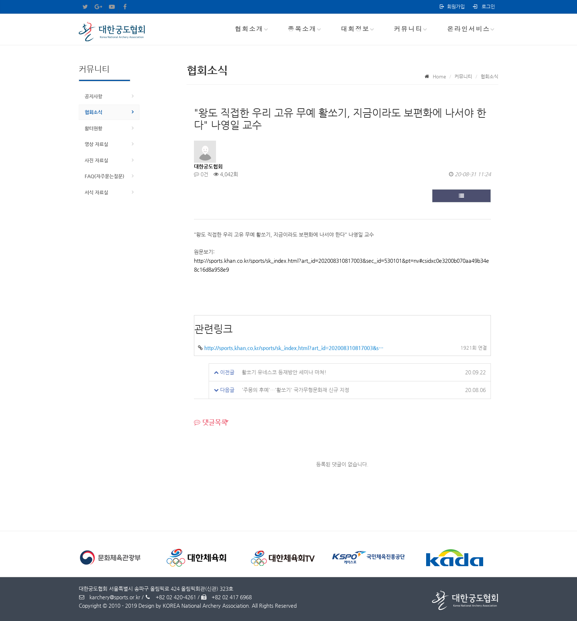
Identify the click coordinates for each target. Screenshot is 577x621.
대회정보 (355, 28)
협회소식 (93, 112)
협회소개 (249, 28)
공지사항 (93, 96)
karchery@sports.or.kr (109, 597)
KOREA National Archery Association (206, 605)
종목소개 (302, 28)
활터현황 (93, 128)
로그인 (483, 6)
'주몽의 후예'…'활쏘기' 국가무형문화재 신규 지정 (295, 390)
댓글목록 (210, 422)
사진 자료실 (96, 160)
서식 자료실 (96, 192)
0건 (201, 174)
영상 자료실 (96, 144)
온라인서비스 (468, 28)
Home (439, 76)
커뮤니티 (408, 28)
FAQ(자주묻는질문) (104, 176)
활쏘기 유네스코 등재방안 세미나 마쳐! (284, 372)
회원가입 (452, 6)
